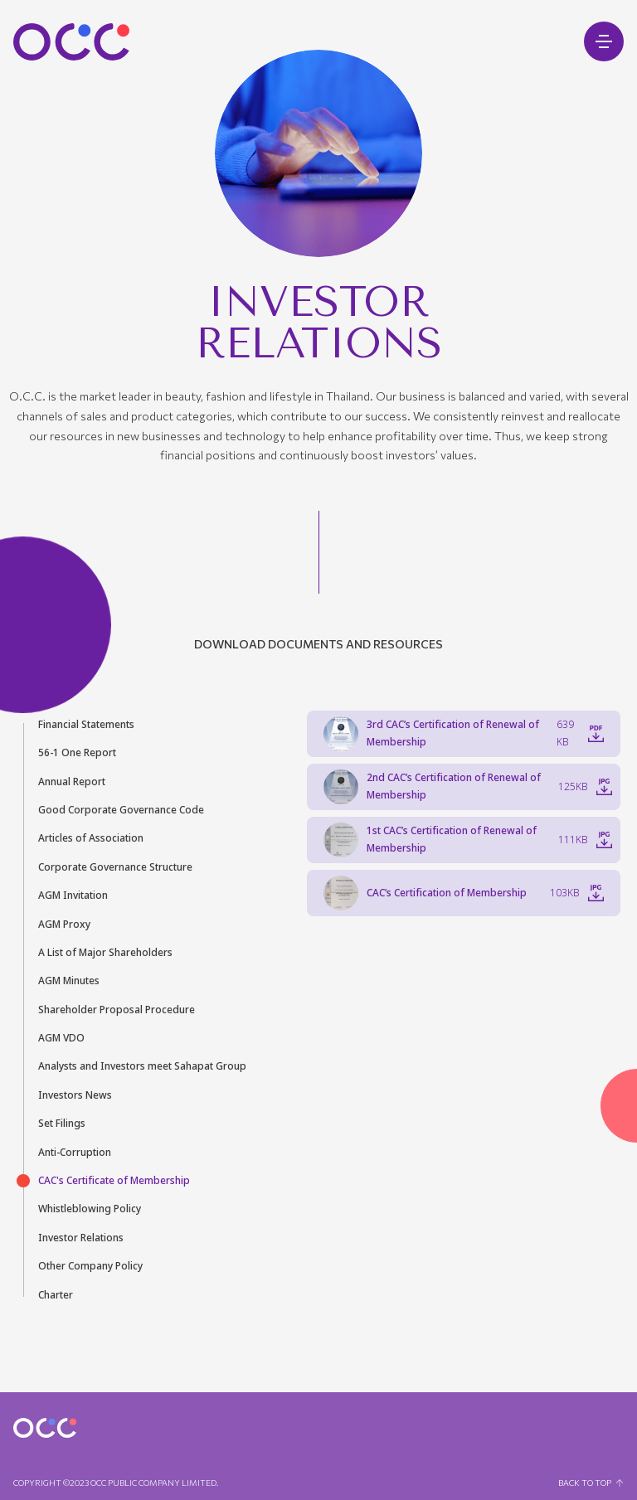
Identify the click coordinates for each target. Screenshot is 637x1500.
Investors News (75, 1095)
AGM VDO (61, 1038)
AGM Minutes (69, 980)
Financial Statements (86, 724)
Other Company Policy (90, 1266)
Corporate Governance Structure (115, 867)
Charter (55, 1295)
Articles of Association (90, 838)
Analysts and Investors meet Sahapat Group (142, 1066)
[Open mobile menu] (604, 41)
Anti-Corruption (74, 1152)
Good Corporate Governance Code (121, 810)
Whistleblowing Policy (89, 1208)
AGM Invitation (73, 895)
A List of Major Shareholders (105, 952)
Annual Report (71, 781)
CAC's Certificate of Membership (114, 1180)
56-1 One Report (77, 752)
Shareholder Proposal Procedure (116, 1009)
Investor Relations (81, 1238)
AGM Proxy (64, 924)
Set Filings (61, 1123)
